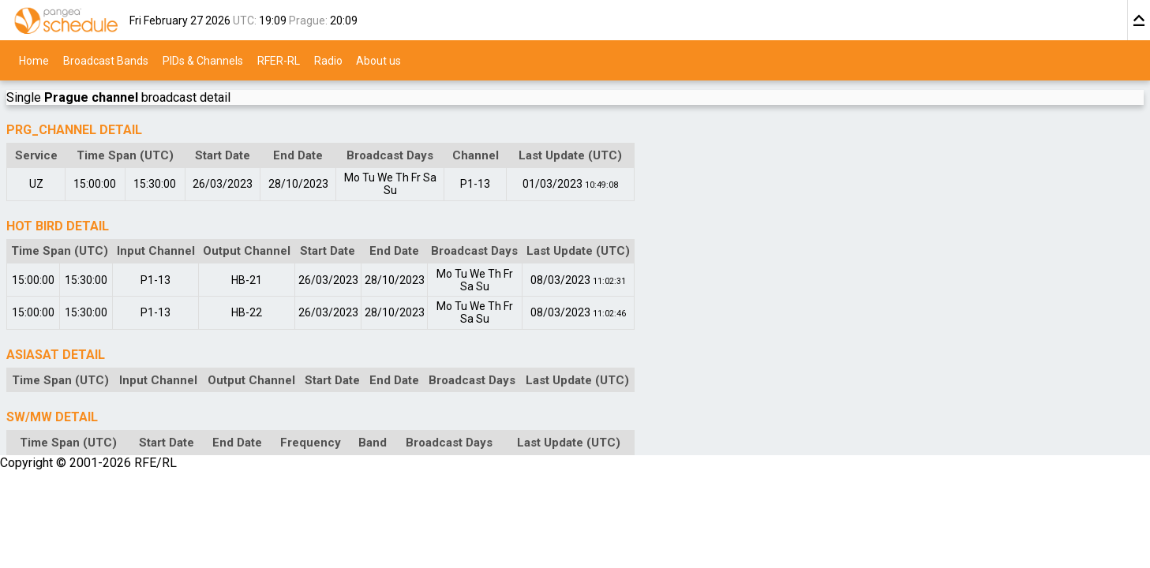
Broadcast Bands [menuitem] (105, 60)
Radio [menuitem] (328, 60)
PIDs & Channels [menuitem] (203, 60)
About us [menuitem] (378, 60)
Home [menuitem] (34, 60)
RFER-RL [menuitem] (278, 60)
